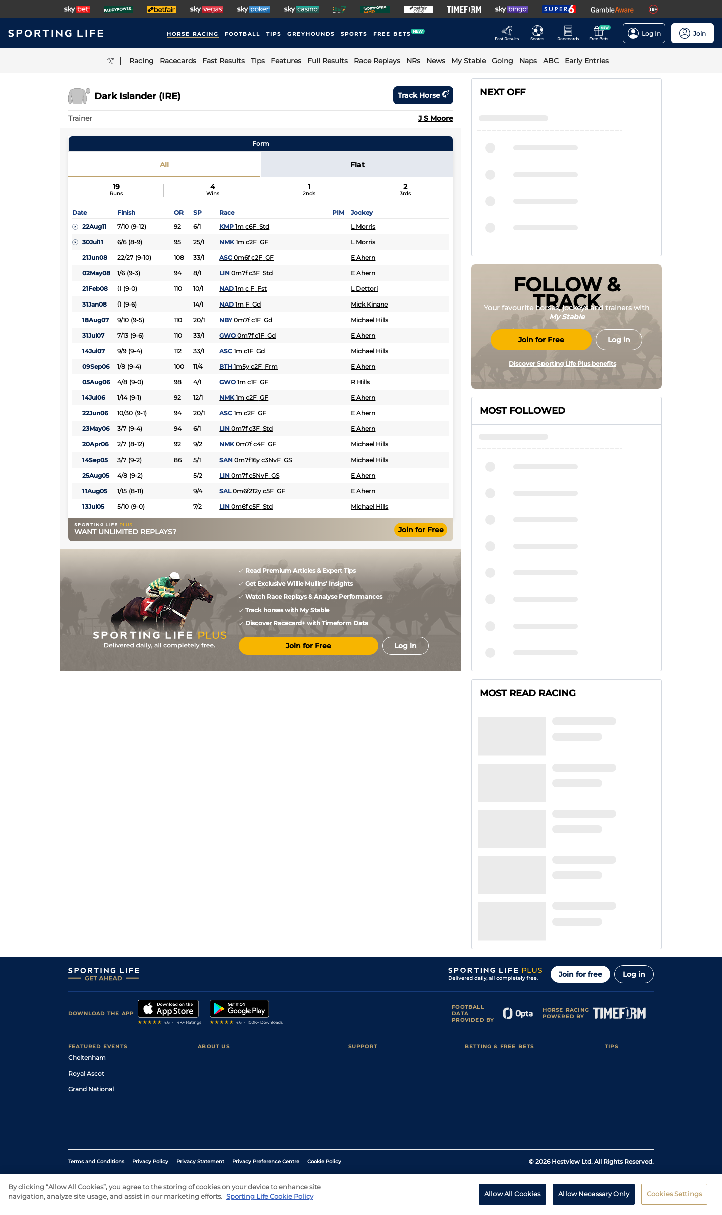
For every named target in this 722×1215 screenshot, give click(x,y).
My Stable (479, 1023)
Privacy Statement (200, 1127)
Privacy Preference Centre (265, 1127)
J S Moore (435, 118)
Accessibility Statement (233, 1023)
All (164, 164)
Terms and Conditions (96, 1127)
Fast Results (483, 976)
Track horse (423, 95)
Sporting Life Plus (224, 992)
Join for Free (421, 529)
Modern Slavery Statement (238, 1038)
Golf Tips (617, 992)
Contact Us (365, 961)
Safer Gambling (371, 1007)
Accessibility (367, 992)
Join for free (580, 877)
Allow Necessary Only (593, 1194)
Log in (634, 877)
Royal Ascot (86, 976)
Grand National (91, 992)
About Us (212, 961)
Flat (357, 164)
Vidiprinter (480, 1007)
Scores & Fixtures (490, 992)
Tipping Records (629, 1038)
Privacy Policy (150, 1127)
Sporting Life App (224, 1007)
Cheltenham (87, 961)
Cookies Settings (674, 1194)
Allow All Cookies (512, 1194)
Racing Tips (622, 961)
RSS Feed (212, 1054)
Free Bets (479, 1038)
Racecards (480, 961)
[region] (361, 1194)
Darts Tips (620, 1007)
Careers (209, 976)
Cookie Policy (324, 1127)
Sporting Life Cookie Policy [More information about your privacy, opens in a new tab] (269, 1196)
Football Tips (624, 976)
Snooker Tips (624, 1023)
